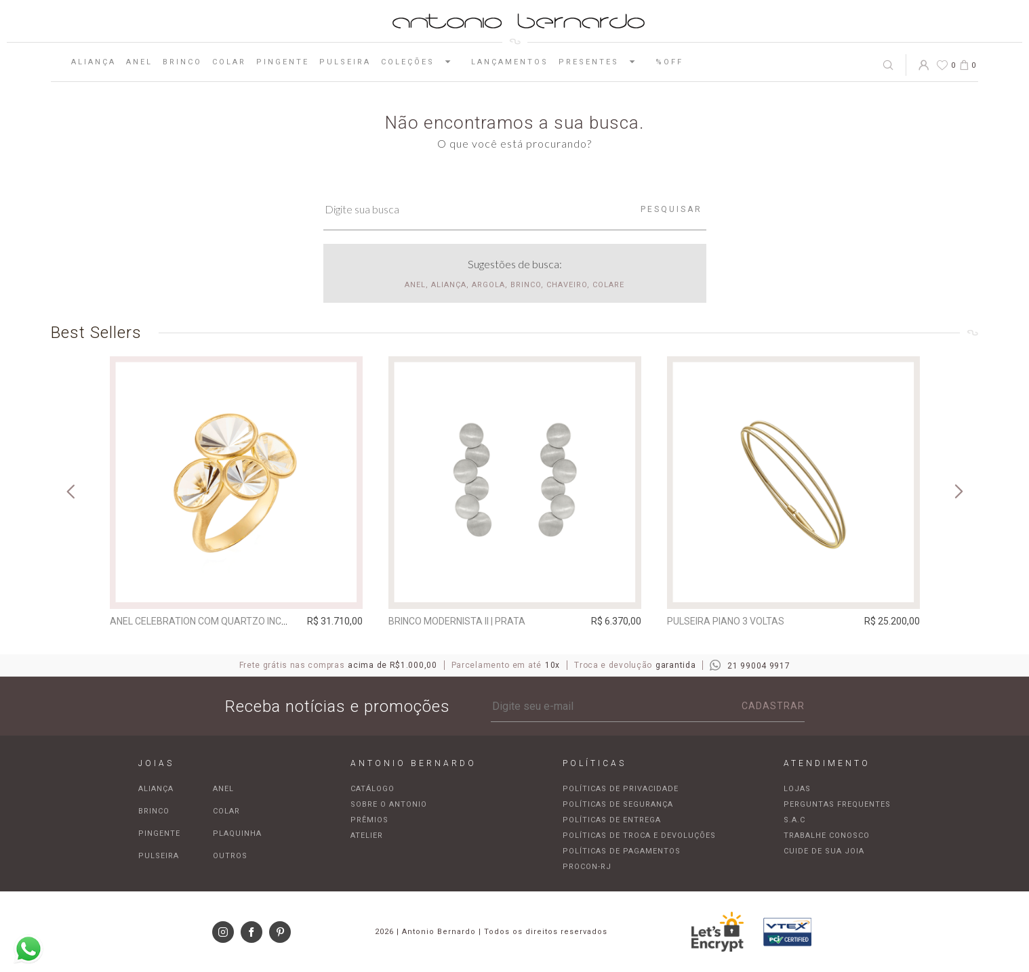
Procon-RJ (587, 866)
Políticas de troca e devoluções (639, 835)
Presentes (602, 61)
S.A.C (794, 820)
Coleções (421, 61)
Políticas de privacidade (621, 788)
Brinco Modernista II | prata (456, 621)
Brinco (182, 62)
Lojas (797, 788)
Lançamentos (509, 62)
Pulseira (345, 62)
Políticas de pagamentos (622, 851)
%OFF (669, 62)
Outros (230, 855)
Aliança (93, 62)
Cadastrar (773, 705)
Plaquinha (237, 833)
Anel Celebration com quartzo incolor (208, 621)
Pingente (282, 62)
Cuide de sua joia (824, 851)
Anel (139, 62)
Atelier (366, 835)
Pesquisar (671, 209)
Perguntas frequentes (837, 804)
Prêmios (369, 820)
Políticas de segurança (618, 804)
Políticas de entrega (612, 820)
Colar (229, 62)
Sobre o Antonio (388, 804)
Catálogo (372, 788)
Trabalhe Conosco (827, 835)
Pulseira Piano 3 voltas (725, 621)
